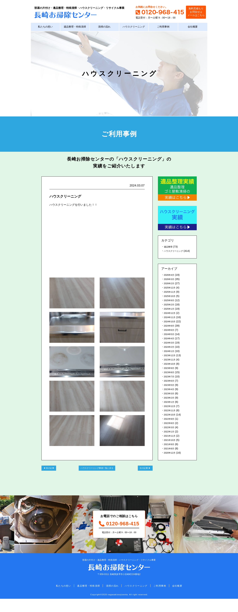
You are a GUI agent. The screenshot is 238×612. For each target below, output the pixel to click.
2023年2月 (170, 403)
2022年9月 (170, 424)
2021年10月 (171, 445)
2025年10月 (171, 301)
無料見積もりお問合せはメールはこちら (192, 12)
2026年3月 (170, 284)
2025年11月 (171, 297)
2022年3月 (170, 432)
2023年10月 (171, 369)
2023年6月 (170, 386)
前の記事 (53, 474)
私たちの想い (45, 28)
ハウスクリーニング (134, 28)
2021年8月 (170, 454)
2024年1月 (170, 356)
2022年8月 (170, 428)
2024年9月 (170, 331)
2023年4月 (170, 394)
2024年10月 (171, 326)
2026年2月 (170, 288)
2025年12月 (171, 293)
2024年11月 (171, 322)
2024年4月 (170, 343)
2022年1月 (170, 437)
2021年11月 (171, 441)
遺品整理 (169, 247)
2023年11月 (171, 365)
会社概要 (192, 28)
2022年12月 (171, 411)
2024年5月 (170, 339)
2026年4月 (170, 280)
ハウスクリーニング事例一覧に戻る (97, 474)
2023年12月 (171, 360)
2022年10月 (171, 420)
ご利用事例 (163, 28)
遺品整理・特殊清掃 (75, 28)
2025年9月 (170, 305)
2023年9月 (170, 373)
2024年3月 (170, 348)
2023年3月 (170, 398)
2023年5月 (170, 390)
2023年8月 (170, 377)
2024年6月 (170, 335)
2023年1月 (170, 407)
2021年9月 (170, 449)
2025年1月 (170, 314)
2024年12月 (171, 318)
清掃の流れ (104, 28)
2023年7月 (170, 382)
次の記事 (140, 474)
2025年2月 (170, 310)
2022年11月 (171, 415)
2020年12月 (171, 458)
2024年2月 (170, 352)
